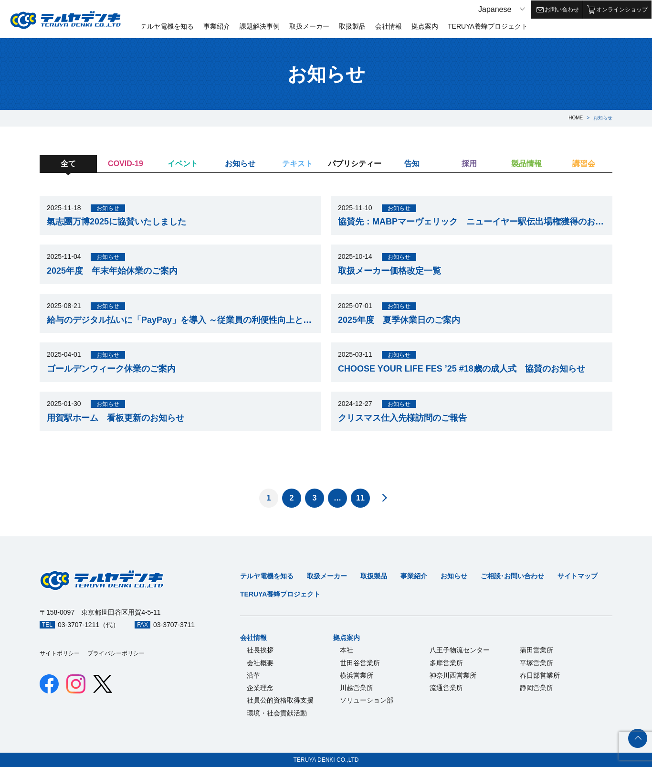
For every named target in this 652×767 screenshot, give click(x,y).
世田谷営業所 (360, 663)
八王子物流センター (460, 650)
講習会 (583, 164)
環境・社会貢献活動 (277, 713)
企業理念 (260, 688)
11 (360, 498)
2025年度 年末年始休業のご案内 (112, 271)
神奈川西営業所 (453, 675)
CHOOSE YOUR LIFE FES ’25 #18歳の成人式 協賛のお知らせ (461, 368)
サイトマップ (577, 576)
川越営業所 (356, 688)
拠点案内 (424, 26)
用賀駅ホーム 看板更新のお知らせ (115, 418)
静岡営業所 (536, 688)
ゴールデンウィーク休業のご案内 (111, 368)
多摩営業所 (446, 663)
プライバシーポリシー (116, 653)
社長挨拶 (260, 650)
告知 (412, 164)
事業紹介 (216, 26)
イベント (183, 164)
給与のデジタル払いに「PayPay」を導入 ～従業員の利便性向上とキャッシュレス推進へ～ (180, 320)
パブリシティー (354, 164)
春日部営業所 (540, 675)
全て (68, 164)
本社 (346, 650)
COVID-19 (125, 164)
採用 (469, 164)
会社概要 (260, 663)
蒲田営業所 (536, 650)
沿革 (253, 675)
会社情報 (388, 26)
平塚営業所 (536, 663)
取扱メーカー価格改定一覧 (389, 271)
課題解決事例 (260, 26)
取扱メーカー (309, 26)
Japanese (494, 9)
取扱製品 (352, 26)
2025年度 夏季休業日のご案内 (399, 320)
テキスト (297, 164)
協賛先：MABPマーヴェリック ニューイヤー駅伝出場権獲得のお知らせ (471, 221)
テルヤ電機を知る (167, 26)
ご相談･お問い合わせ (512, 576)
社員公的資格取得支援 (280, 700)
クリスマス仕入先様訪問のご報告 (402, 418)
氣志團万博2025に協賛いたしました (116, 221)
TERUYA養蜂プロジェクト (488, 26)
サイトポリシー (60, 653)
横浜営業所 (356, 675)
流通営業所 (446, 688)
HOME (575, 117)
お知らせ (240, 164)
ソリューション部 (366, 700)
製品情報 (526, 164)
